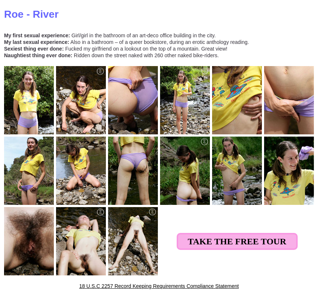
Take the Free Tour (237, 241)
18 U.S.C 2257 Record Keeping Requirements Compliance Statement (159, 286)
